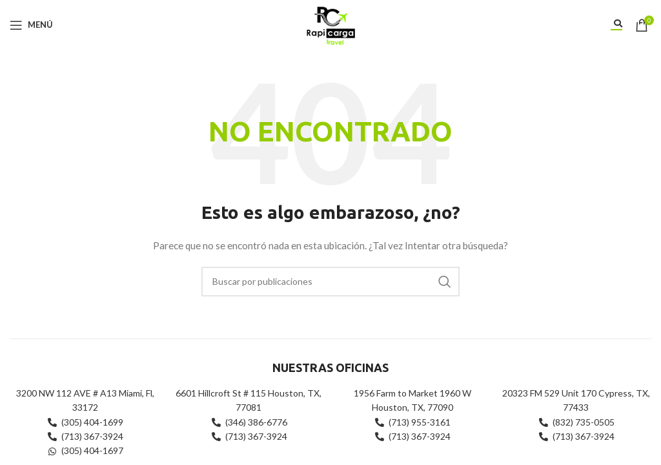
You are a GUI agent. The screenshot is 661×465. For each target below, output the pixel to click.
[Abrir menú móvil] (31, 25)
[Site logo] (330, 23)
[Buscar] (330, 281)
